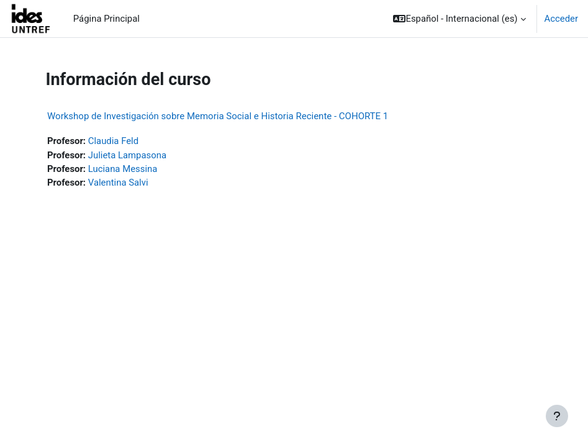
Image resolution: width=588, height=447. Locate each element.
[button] (459, 18)
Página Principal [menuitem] (106, 18)
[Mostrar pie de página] (557, 416)
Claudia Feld (113, 141)
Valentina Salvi (118, 182)
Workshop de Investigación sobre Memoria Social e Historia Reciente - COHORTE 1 (217, 116)
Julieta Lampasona (127, 155)
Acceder (561, 18)
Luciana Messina (123, 168)
